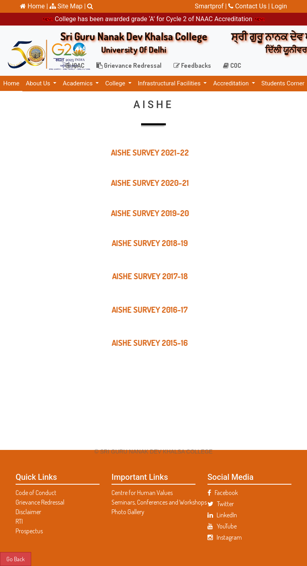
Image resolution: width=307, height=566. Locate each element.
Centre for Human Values (142, 493)
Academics (78, 83)
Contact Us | (249, 6)
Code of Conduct (36, 493)
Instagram (224, 537)
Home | (34, 6)
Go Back (15, 558)
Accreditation (231, 83)
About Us (39, 83)
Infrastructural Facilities (170, 83)
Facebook (222, 493)
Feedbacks (192, 65)
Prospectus (29, 531)
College (116, 83)
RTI (19, 521)
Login (279, 6)
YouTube (222, 526)
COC (232, 65)
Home (11, 83)
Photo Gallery (128, 512)
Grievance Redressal (128, 65)
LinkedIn (222, 515)
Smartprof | (211, 6)
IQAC (74, 65)
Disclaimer (28, 512)
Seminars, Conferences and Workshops (153, 502)
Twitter (220, 504)
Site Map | (68, 6)
